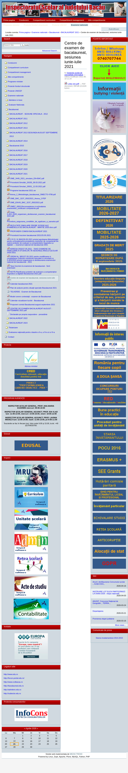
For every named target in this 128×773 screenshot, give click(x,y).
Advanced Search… (50, 51)
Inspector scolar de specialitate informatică (73, 74)
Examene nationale (79, 25)
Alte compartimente (96, 20)
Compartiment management (72, 20)
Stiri (94, 576)
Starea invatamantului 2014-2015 (109, 638)
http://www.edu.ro (11, 674)
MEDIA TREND (76, 754)
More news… (120, 625)
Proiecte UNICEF (59, 25)
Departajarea (98, 611)
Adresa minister (31, 366)
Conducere (24, 20)
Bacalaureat (54, 32)
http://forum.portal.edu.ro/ (14, 678)
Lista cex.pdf (72, 84)
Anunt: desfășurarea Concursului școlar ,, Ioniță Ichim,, (109, 583)
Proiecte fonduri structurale (36, 25)
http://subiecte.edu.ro (12, 693)
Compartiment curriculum (44, 20)
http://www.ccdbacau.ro (13, 682)
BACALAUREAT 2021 (70, 32)
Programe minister (11, 25)
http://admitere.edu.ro (12, 690)
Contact (95, 25)
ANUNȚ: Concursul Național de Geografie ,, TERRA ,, (105, 602)
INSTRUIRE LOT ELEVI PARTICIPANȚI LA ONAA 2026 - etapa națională (109, 593)
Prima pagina (9, 20)
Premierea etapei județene (103, 619)
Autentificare (114, 29)
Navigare (8, 56)
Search (7, 39)
